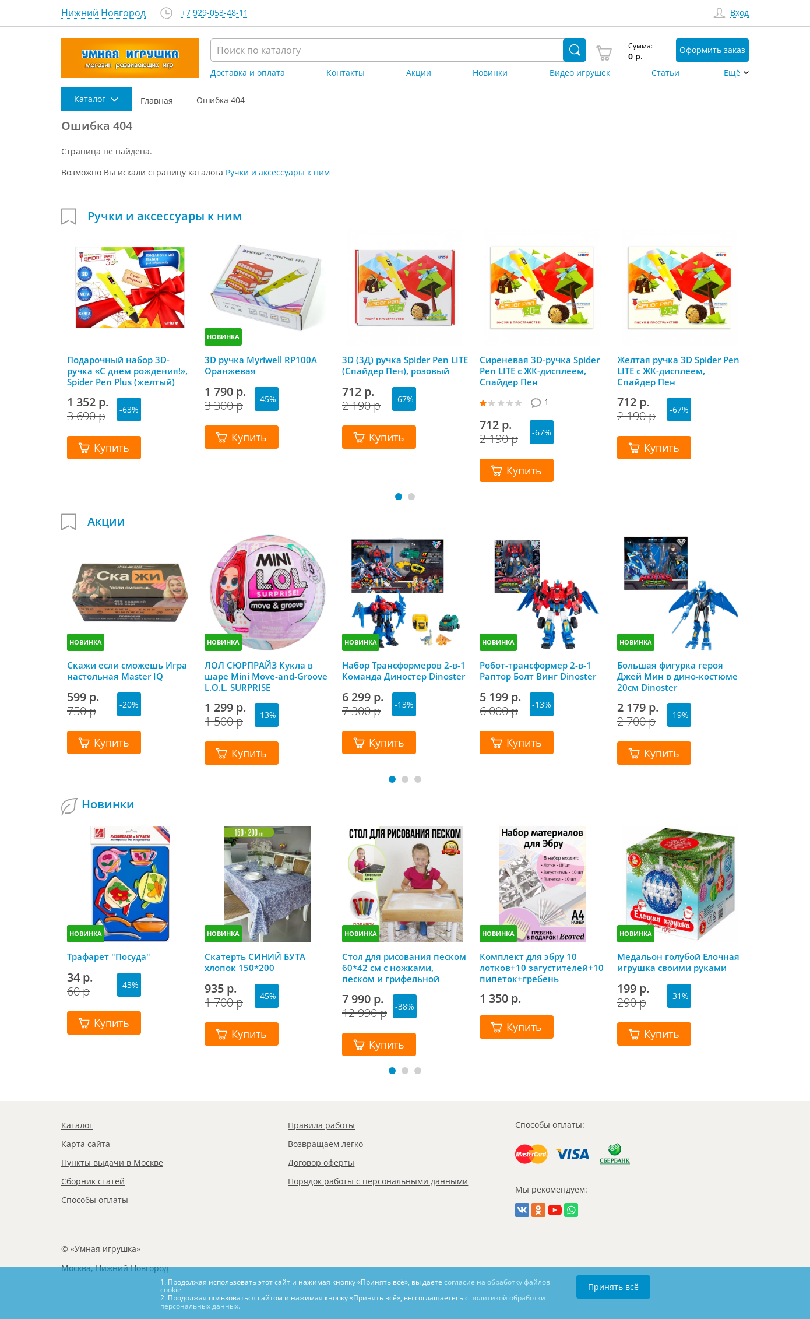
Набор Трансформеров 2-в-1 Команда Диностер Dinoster (404, 671)
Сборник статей (93, 1181)
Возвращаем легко (325, 1143)
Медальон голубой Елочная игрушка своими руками (678, 962)
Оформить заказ (712, 49)
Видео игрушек (580, 73)
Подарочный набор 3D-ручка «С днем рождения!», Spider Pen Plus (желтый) (127, 370)
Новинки (490, 73)
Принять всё (613, 1286)
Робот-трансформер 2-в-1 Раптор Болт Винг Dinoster (538, 671)
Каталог (77, 1125)
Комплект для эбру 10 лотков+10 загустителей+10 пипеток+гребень (542, 967)
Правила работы (321, 1125)
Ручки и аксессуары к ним (278, 172)
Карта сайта (85, 1143)
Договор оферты (321, 1162)
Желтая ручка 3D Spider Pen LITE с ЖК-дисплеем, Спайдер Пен (678, 370)
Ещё (732, 73)
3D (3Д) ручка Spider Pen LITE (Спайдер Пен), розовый (405, 365)
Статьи (665, 73)
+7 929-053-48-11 (214, 13)
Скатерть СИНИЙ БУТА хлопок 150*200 (255, 962)
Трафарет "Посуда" (108, 956)
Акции (418, 73)
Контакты (345, 73)
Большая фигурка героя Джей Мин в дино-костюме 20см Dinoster (677, 676)
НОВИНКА (223, 336)
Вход (739, 13)
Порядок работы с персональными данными (378, 1181)
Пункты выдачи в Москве (112, 1162)
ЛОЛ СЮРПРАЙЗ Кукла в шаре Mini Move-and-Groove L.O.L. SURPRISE (266, 676)
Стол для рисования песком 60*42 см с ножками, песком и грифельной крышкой (404, 967)
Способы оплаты (94, 1199)
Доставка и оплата (247, 73)
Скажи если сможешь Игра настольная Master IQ (127, 671)
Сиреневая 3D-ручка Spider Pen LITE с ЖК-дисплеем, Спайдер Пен (540, 370)
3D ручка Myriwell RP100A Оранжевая (261, 365)
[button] (398, 496)
